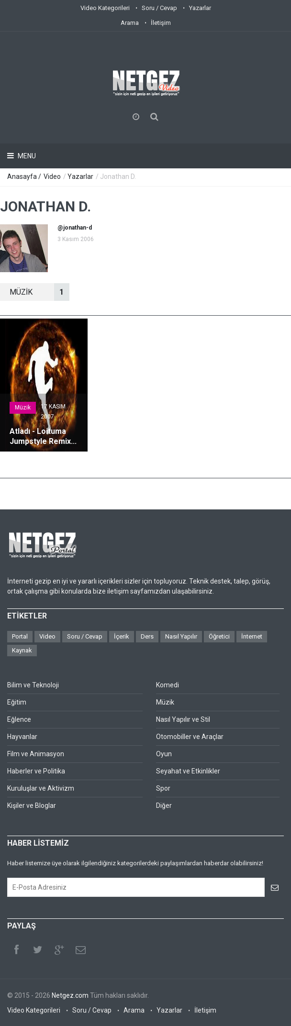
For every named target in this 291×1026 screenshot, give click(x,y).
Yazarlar (200, 7)
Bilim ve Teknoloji (33, 685)
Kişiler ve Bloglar (31, 805)
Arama (130, 22)
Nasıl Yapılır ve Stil (183, 719)
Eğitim (16, 702)
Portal (20, 636)
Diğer (164, 805)
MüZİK (39, 292)
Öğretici (219, 636)
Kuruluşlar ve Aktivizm (40, 788)
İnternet (251, 636)
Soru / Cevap (159, 7)
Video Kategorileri (105, 7)
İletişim (161, 22)
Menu (26, 156)
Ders (147, 636)
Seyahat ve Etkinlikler (188, 771)
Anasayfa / (25, 176)
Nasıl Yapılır (181, 636)
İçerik (121, 636)
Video (52, 176)
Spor (163, 788)
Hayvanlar (22, 736)
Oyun (164, 754)
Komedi (167, 685)
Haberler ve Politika (36, 771)
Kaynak (22, 650)
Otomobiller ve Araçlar (190, 736)
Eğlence (19, 719)
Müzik (23, 407)
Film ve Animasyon (35, 754)
